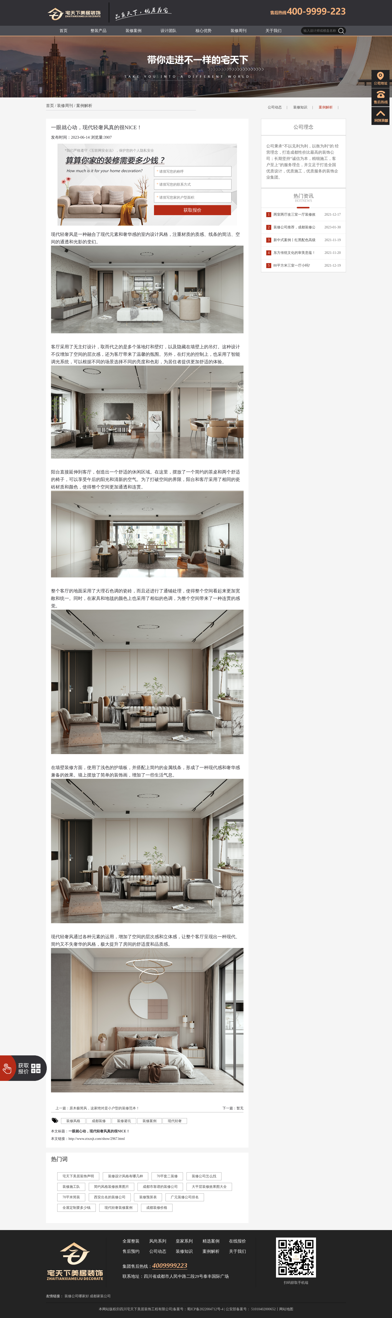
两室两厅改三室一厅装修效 (291, 214)
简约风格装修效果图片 (111, 1187)
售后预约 (131, 1251)
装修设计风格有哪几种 (125, 1176)
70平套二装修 (167, 1176)
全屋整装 (131, 1241)
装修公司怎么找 (204, 1176)
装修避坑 (124, 1121)
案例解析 (84, 105)
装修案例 (149, 1121)
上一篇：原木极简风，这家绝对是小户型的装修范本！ (97, 1108)
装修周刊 (65, 105)
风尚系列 (157, 1241)
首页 (50, 105)
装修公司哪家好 (76, 1296)
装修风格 (73, 1121)
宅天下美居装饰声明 (78, 1176)
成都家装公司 (100, 1296)
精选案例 (211, 1241)
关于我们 (237, 1251)
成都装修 (99, 1121)
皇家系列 (184, 1241)
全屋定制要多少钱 (76, 1208)
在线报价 (237, 1241)
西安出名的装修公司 (110, 1197)
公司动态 (275, 107)
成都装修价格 (156, 1208)
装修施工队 (71, 1187)
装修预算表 (148, 1197)
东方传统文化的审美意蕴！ (291, 253)
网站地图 (286, 1309)
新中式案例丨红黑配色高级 (291, 240)
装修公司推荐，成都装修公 (291, 227)
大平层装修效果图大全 (209, 1187)
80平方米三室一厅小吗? (288, 265)
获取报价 (193, 210)
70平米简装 (71, 1197)
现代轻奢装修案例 (118, 1208)
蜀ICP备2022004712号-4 (205, 1309)
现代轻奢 (175, 1121)
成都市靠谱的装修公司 (160, 1187)
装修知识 (300, 107)
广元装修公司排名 (185, 1197)
